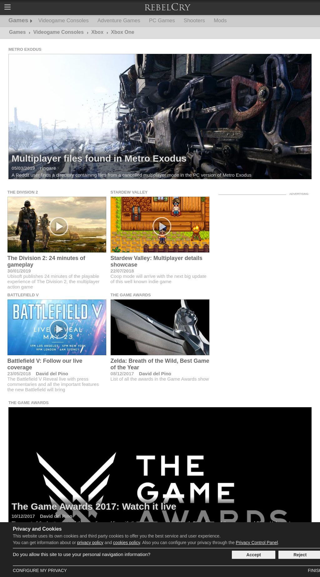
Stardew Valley (129, 192)
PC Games (162, 20)
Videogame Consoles (63, 20)
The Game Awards (131, 295)
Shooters (194, 20)
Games (18, 20)
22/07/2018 (122, 270)
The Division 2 (23, 192)
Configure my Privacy (40, 570)
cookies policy (126, 542)
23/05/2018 (19, 373)
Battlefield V (23, 295)
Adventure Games (119, 20)
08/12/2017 (122, 373)
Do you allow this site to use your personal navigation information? (81, 554)
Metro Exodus (24, 49)
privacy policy (90, 542)
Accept (253, 554)
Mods (220, 20)
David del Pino (52, 373)
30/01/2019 (19, 270)
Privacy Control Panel (257, 542)
